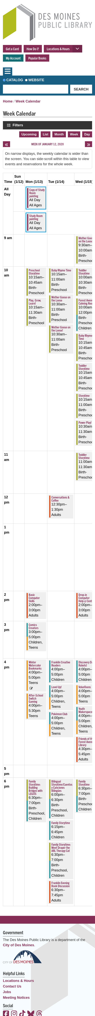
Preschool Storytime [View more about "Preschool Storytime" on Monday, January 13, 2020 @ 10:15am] (34, 271)
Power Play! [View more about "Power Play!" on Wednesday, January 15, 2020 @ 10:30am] (85, 422)
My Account (13, 58)
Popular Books (37, 58)
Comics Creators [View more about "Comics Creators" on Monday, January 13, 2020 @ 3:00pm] (33, 626)
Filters (18, 125)
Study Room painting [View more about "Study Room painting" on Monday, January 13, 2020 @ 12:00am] (36, 217)
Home (8, 101)
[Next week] (88, 144)
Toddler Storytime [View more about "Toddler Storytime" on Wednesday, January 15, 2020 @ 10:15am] (84, 366)
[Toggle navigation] (7, 71)
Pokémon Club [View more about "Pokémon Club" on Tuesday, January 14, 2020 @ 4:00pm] (59, 714)
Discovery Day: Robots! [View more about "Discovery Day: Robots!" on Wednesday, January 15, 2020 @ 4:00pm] (87, 663)
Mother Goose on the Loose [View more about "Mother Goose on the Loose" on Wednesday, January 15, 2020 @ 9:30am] (86, 239)
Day (87, 134)
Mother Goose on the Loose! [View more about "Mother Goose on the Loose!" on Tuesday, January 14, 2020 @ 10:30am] (60, 328)
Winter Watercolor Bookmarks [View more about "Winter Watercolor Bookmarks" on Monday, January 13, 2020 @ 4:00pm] (35, 665)
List (45, 134)
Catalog (14, 80)
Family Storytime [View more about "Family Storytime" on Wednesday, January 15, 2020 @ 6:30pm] (84, 782)
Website (36, 80)
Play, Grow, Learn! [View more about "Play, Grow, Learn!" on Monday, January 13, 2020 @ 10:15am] (35, 301)
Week (74, 134)
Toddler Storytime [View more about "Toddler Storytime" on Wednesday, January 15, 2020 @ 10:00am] (84, 271)
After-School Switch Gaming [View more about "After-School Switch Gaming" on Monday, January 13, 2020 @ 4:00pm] (36, 698)
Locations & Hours (58, 48)
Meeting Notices (16, 998)
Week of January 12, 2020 (47, 144)
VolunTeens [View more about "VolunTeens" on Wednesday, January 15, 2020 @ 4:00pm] (85, 687)
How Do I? (33, 48)
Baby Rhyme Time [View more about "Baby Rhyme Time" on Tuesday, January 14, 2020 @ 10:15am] (61, 270)
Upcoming (28, 134)
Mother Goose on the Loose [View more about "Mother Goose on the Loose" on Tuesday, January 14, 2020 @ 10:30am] (60, 298)
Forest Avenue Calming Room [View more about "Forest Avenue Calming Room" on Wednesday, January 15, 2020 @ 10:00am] (86, 301)
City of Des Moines (18, 945)
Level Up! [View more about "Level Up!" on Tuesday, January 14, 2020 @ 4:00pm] (56, 687)
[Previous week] (6, 144)
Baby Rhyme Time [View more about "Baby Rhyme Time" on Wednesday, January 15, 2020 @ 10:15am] (85, 336)
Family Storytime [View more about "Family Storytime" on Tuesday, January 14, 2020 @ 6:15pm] (60, 823)
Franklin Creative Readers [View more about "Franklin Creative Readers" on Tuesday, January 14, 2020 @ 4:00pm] (60, 663)
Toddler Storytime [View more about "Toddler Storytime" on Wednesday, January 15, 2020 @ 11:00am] (84, 456)
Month (59, 134)
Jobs (7, 992)
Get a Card (12, 48)
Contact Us (12, 986)
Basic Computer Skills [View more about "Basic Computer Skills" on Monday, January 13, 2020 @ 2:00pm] (34, 598)
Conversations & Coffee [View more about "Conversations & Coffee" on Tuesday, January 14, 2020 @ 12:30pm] (60, 498)
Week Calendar (28, 101)
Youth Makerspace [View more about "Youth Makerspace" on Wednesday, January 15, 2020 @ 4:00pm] (85, 710)
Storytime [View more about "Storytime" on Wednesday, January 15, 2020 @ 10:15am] (84, 395)
